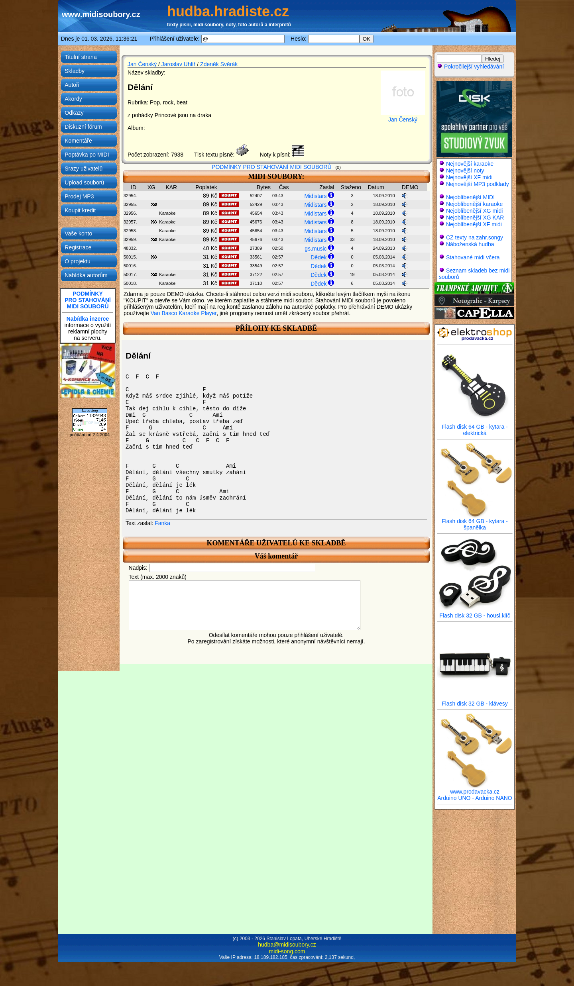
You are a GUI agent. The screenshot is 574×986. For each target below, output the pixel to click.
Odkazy (74, 113)
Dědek (318, 257)
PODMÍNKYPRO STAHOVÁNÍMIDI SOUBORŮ (88, 300)
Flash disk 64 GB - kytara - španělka (475, 522)
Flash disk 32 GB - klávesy (475, 701)
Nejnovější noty (465, 170)
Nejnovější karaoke (469, 164)
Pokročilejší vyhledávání (470, 66)
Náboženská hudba (470, 244)
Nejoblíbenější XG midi (474, 211)
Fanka (162, 523)
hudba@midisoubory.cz (287, 944)
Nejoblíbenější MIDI (470, 197)
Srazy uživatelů (83, 168)
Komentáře (78, 140)
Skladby (75, 71)
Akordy (73, 99)
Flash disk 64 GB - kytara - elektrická (475, 427)
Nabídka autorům (86, 275)
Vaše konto (78, 233)
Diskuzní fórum (83, 126)
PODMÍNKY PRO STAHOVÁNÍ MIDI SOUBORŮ (272, 167)
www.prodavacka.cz (475, 789)
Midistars (316, 196)
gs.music (315, 248)
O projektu (77, 261)
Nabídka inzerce (88, 319)
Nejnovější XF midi (469, 177)
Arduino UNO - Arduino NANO (474, 798)
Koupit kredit (80, 210)
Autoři (72, 85)
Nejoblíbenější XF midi (474, 224)
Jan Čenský (142, 64)
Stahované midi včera (473, 257)
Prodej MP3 (79, 196)
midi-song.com (287, 951)
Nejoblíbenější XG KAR (475, 217)
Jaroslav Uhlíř (178, 64)
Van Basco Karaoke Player (184, 313)
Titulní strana (80, 57)
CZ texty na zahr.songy (474, 237)
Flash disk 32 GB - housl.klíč (475, 613)
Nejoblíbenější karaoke (474, 204)
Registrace (78, 247)
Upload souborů (84, 182)
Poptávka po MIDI (87, 154)
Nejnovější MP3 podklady (477, 184)
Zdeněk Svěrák (219, 64)
